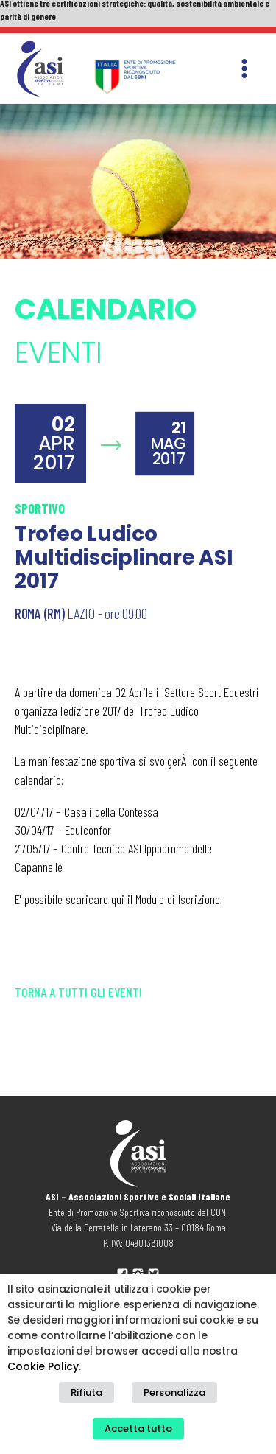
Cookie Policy (43, 1366)
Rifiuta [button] (86, 1392)
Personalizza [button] (174, 1392)
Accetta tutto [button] (138, 1429)
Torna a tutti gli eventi (78, 992)
